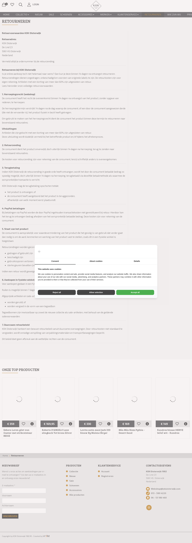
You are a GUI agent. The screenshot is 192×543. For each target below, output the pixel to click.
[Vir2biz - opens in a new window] (150, 251)
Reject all (57, 292)
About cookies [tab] (96, 261)
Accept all (135, 292)
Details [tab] (137, 261)
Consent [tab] (55, 261)
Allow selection (96, 292)
